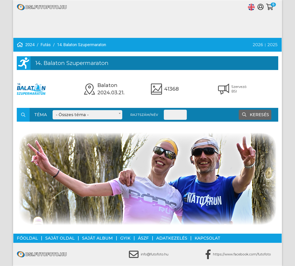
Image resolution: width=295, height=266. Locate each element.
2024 (29, 44)
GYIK (125, 238)
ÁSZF (143, 238)
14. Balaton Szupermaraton (81, 44)
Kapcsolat (207, 238)
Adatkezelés (171, 238)
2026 (258, 44)
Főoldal (27, 238)
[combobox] (87, 114)
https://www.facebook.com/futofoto (242, 254)
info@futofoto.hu (154, 254)
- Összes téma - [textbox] (72, 114)
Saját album (97, 238)
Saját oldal (60, 238)
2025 (272, 44)
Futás (46, 44)
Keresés (255, 114)
